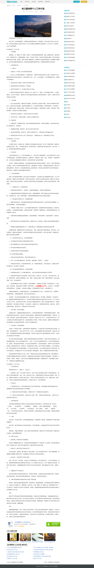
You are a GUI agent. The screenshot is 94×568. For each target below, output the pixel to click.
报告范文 (34, 1)
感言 (67, 101)
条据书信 (40, 1)
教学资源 (47, 1)
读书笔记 (68, 108)
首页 (21, 1)
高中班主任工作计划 (12, 549)
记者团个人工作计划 (12, 558)
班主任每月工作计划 (12, 556)
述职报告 (68, 111)
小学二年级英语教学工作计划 (14, 547)
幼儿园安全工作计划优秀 (17, 562)
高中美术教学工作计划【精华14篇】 (42, 556)
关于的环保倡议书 (70, 44)
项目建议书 (68, 38)
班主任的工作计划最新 (39, 554)
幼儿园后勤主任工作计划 (13, 554)
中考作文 (68, 104)
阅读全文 (36, 11)
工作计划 (26, 5)
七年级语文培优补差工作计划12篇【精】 (43, 549)
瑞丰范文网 (45, 566)
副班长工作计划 (37, 558)
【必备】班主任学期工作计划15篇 (15, 551)
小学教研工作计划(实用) (53, 562)
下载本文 (41, 11)
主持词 (67, 114)
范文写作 (27, 1)
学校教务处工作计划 (39, 551)
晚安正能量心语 (70, 79)
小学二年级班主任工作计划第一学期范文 (43, 547)
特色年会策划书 (70, 25)
